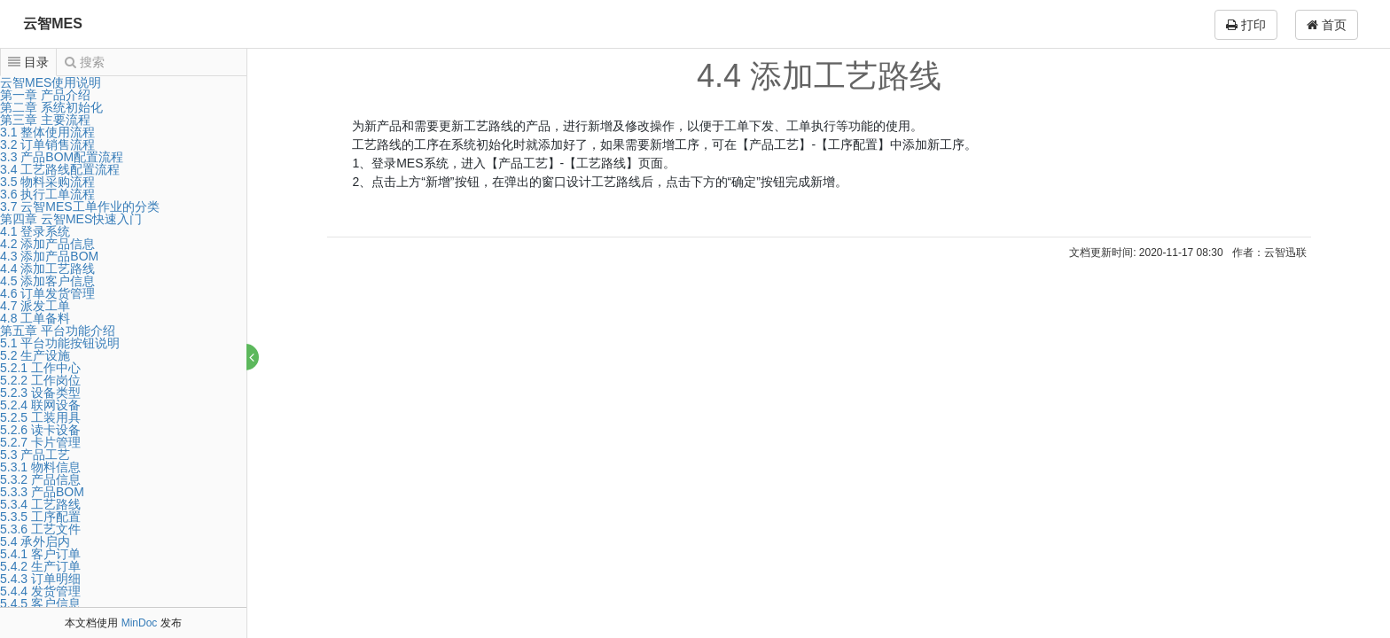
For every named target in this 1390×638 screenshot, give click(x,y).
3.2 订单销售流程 (47, 144)
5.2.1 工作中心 (40, 368)
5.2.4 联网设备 (40, 405)
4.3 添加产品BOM (49, 256)
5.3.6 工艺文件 (40, 529)
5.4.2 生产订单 (40, 566)
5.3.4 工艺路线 (40, 504)
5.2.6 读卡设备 (40, 430)
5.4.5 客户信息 (40, 603)
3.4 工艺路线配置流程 (60, 169)
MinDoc (139, 623)
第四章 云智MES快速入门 (71, 219)
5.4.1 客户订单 (40, 554)
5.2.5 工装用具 (40, 417)
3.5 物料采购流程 (47, 182)
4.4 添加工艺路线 (47, 268)
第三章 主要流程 (45, 120)
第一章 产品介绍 (45, 95)
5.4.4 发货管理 (40, 591)
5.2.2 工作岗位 (40, 380)
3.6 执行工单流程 (47, 194)
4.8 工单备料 (35, 318)
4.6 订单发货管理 (47, 293)
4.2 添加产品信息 (47, 244)
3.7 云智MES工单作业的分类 (80, 206)
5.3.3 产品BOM (42, 492)
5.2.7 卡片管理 (40, 442)
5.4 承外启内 (35, 541)
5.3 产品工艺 (35, 454)
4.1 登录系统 (35, 231)
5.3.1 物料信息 (40, 467)
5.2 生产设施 (35, 355)
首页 (1327, 25)
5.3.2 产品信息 (40, 479)
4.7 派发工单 (35, 306)
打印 (1246, 25)
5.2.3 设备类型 (40, 392)
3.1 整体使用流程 (47, 132)
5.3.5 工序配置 (40, 517)
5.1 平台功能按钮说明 (60, 343)
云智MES (52, 23)
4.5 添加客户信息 (47, 281)
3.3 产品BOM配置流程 (61, 157)
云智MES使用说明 (50, 82)
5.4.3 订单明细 (40, 579)
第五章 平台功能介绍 (57, 330)
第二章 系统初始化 (51, 107)
